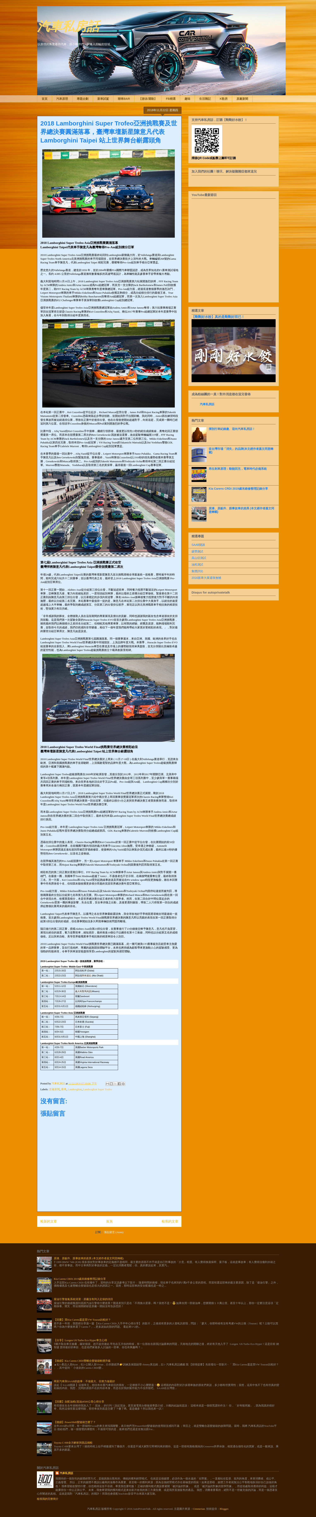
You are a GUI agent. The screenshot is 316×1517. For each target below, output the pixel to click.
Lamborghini (75, 1089)
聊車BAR (124, 98)
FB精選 (171, 98)
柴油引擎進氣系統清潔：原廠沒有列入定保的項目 (83, 1299)
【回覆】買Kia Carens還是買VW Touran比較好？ (82, 1319)
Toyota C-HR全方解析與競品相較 (73, 1442)
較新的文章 (48, 1221)
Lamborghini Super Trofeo (97, 1089)
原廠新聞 (242, 98)
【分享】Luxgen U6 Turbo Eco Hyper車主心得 (80, 1340)
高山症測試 (199, 558)
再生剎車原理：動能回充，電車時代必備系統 (238, 468)
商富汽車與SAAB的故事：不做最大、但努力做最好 (84, 1381)
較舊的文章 (170, 1221)
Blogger (224, 1508)
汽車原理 (62, 98)
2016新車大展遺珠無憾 (206, 577)
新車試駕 (103, 98)
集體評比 (197, 571)
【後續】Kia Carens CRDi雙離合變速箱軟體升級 (82, 1360)
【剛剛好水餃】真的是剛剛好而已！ (218, 317)
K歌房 (224, 98)
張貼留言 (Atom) (113, 1232)
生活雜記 (205, 98)
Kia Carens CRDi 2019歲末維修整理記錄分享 (238, 488)
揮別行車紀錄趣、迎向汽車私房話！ (232, 429)
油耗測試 (197, 564)
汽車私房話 (68, 25)
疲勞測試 (197, 551)
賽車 (63, 1089)
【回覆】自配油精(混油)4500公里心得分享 (79, 1401)
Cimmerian (199, 1508)
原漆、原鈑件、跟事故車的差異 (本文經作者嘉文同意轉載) (89, 1258)
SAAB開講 (198, 544)
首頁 (44, 98)
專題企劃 (82, 98)
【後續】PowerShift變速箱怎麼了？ (75, 1422)
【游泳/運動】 (148, 98)
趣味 (187, 98)
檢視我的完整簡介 (47, 1498)
